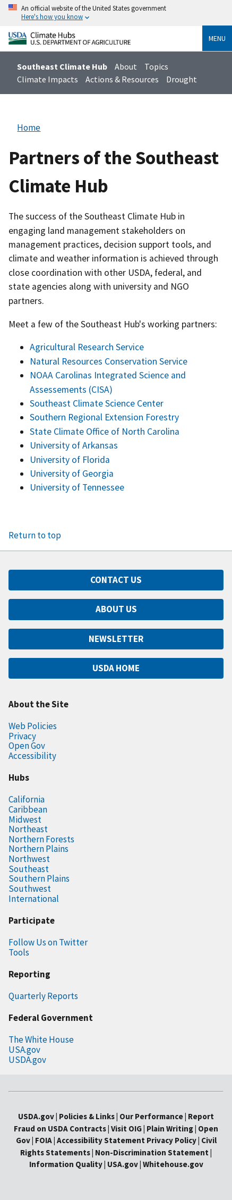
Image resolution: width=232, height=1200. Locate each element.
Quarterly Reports (43, 996)
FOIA (43, 1140)
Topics (156, 66)
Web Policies (32, 726)
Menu (217, 38)
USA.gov (24, 1049)
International (33, 899)
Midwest (24, 819)
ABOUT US (116, 609)
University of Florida (70, 460)
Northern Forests (41, 839)
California (26, 799)
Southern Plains (39, 878)
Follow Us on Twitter (48, 942)
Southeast (28, 869)
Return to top (34, 535)
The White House (41, 1039)
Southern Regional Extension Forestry (104, 417)
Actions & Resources (122, 79)
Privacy (22, 736)
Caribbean (27, 809)
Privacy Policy (171, 1140)
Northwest (29, 859)
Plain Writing (171, 1128)
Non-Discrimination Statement (152, 1152)
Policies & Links (87, 1116)
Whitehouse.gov (173, 1164)
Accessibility (32, 756)
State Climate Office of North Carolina (104, 431)
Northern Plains (38, 849)
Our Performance (151, 1116)
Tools (18, 952)
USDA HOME (116, 668)
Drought (181, 79)
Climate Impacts (47, 79)
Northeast (28, 829)
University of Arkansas (74, 445)
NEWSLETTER (116, 639)
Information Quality (65, 1164)
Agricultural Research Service (87, 347)
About (126, 66)
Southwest (29, 888)
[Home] (69, 42)
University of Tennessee (77, 487)
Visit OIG (126, 1128)
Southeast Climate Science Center (97, 403)
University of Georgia (72, 473)
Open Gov (26, 745)
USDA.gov (27, 1060)
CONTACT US (116, 580)
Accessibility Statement (101, 1140)
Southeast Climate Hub (62, 66)
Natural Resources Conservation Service (108, 361)
